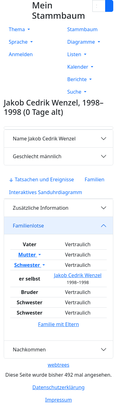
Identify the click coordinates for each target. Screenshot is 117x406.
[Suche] (109, 6)
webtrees (58, 364)
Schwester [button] (27, 265)
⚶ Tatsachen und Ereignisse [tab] (41, 179)
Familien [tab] (95, 179)
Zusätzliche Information (41, 207)
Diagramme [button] (81, 41)
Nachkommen (29, 349)
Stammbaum (82, 29)
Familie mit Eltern (58, 324)
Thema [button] (17, 29)
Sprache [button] (19, 41)
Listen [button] (75, 54)
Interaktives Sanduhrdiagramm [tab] (45, 192)
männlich (37, 156)
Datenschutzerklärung (58, 387)
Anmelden (21, 54)
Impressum (58, 399)
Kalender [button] (78, 66)
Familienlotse (28, 225)
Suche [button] (75, 91)
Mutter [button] (27, 254)
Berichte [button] (77, 79)
